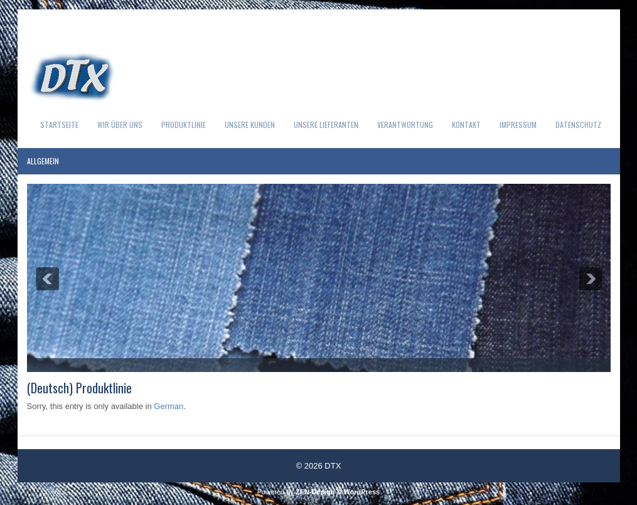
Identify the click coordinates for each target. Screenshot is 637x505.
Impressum (518, 124)
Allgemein (43, 161)
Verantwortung (405, 124)
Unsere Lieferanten (326, 124)
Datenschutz (578, 124)
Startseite (59, 124)
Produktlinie (183, 124)
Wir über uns (119, 124)
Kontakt (466, 124)
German (168, 406)
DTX (332, 465)
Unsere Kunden (250, 124)
